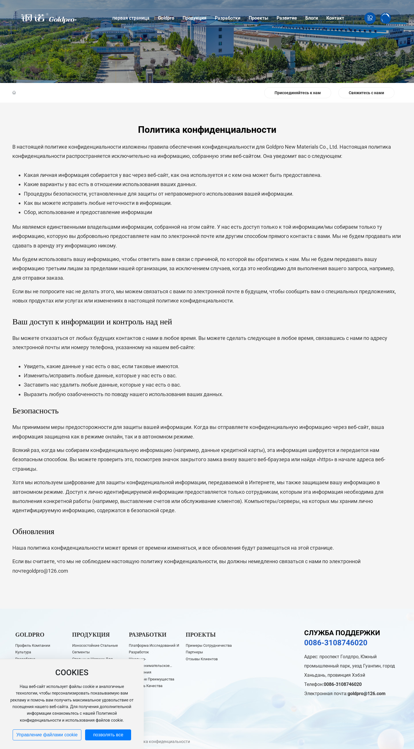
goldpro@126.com (47, 571)
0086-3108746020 (335, 642)
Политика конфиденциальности (159, 741)
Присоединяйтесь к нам (298, 92)
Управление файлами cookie (47, 734)
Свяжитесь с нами (366, 92)
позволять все (108, 734)
